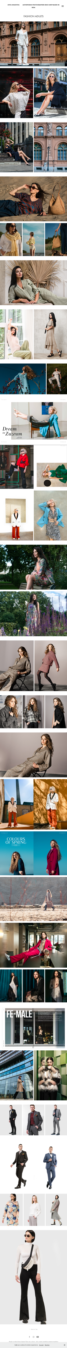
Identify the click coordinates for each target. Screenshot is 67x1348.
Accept (41, 1345)
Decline (47, 1345)
